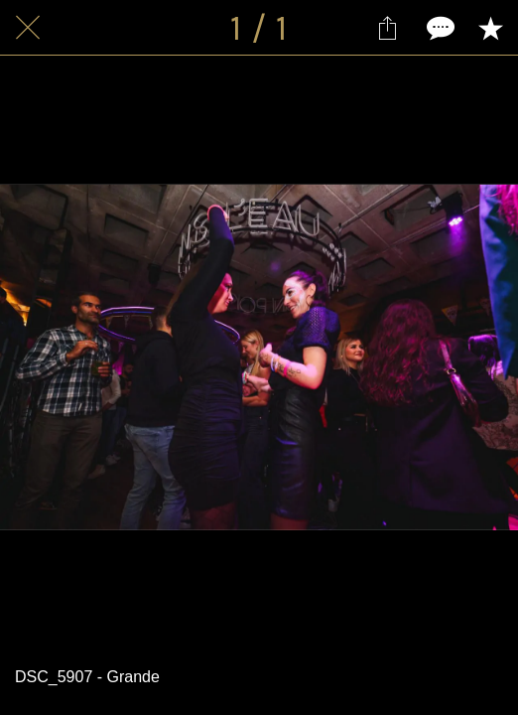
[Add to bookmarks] (490, 28)
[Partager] (387, 28)
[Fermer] (28, 28)
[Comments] (438, 28)
